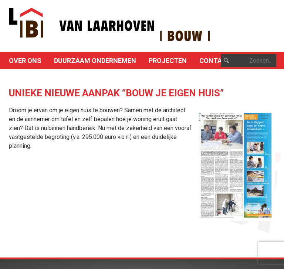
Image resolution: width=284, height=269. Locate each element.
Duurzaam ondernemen (95, 60)
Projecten (168, 60)
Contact (215, 60)
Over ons (25, 60)
